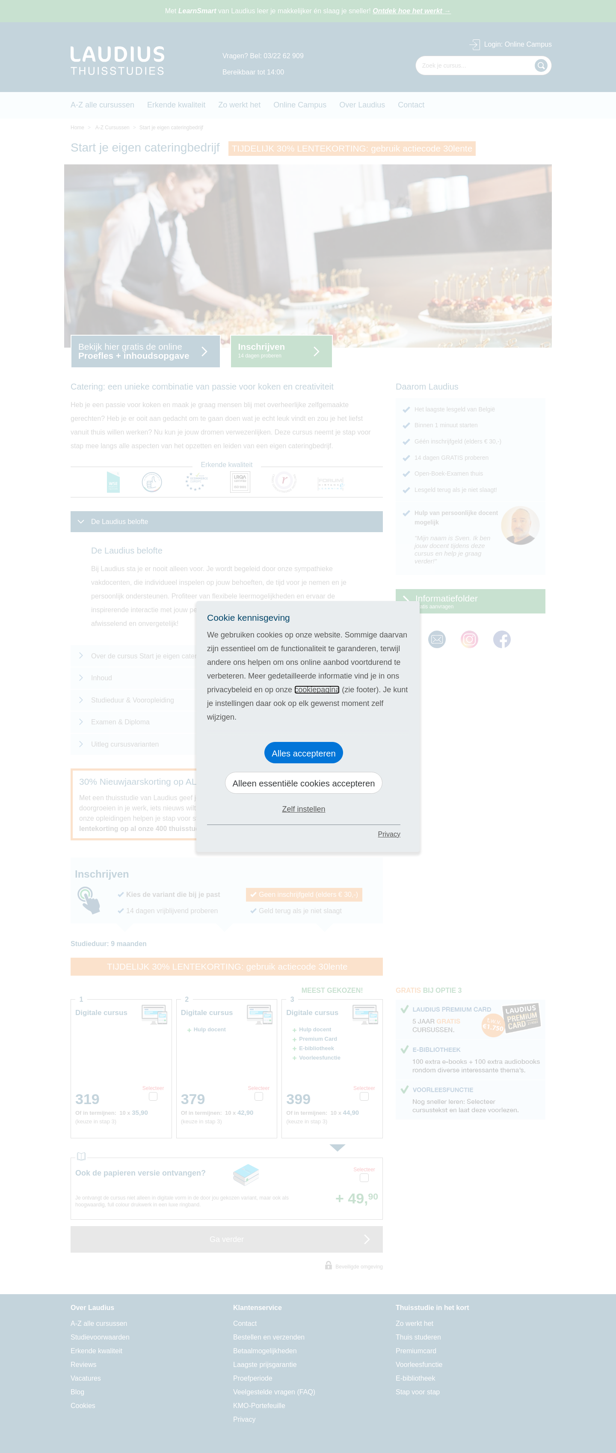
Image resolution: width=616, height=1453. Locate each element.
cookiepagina (317, 689)
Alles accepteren (304, 753)
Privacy (389, 834)
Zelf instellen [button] (303, 809)
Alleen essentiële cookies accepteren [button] (303, 783)
